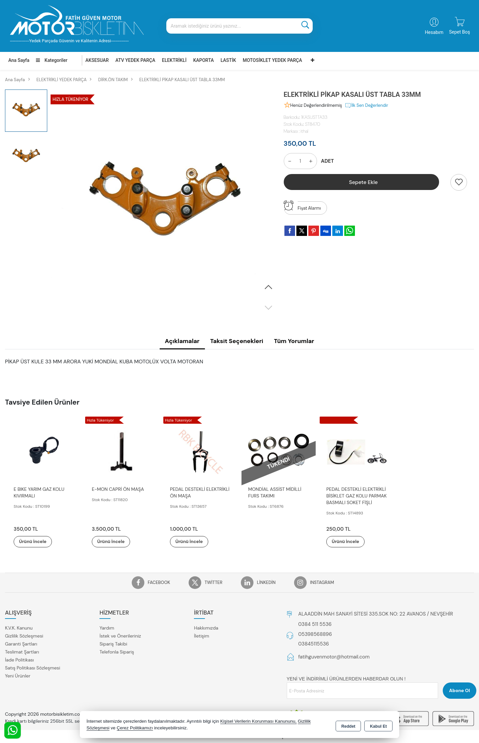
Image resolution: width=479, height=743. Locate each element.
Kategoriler (51, 60)
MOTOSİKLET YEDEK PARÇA (272, 60)
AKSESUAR (97, 60)
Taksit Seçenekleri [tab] (236, 341)
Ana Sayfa (18, 60)
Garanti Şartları (21, 644)
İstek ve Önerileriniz (120, 636)
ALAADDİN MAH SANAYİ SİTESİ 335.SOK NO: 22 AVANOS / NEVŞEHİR (375, 614)
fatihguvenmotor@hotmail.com (334, 657)
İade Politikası (19, 660)
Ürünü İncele (36, 542)
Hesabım (434, 32)
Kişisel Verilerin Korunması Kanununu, (258, 721)
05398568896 (315, 634)
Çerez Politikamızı (135, 727)
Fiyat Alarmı (302, 206)
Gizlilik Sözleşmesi (24, 636)
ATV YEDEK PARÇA (135, 60)
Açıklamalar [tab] (182, 341)
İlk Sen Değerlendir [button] (366, 105)
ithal (304, 131)
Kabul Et (378, 725)
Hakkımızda (206, 628)
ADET (327, 161)
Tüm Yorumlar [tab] (294, 341)
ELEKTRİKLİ (174, 60)
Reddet (348, 725)
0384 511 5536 (315, 624)
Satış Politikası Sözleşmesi (32, 668)
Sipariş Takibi (113, 644)
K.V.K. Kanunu (19, 628)
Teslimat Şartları (22, 652)
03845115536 (313, 644)
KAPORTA (203, 60)
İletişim (201, 636)
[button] (268, 287)
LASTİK (228, 60)
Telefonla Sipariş (116, 652)
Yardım (106, 628)
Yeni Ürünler (17, 676)
